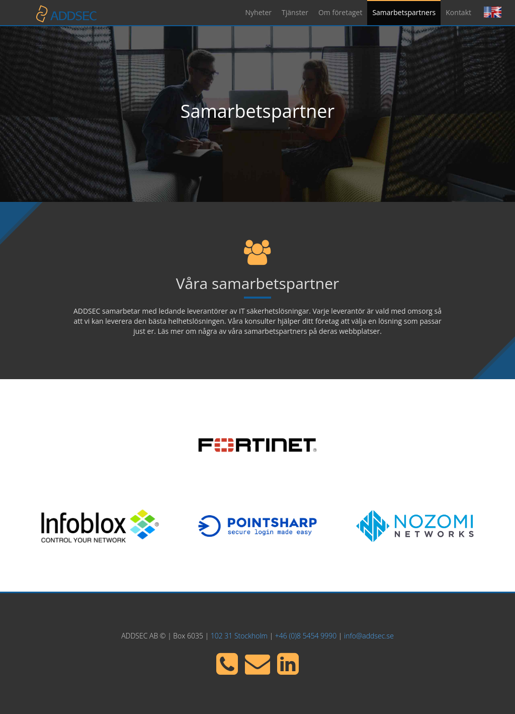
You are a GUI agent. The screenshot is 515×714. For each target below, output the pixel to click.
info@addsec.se (369, 635)
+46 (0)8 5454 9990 (305, 635)
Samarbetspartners (404, 12)
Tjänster (295, 12)
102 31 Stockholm (239, 635)
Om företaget (340, 12)
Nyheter (258, 12)
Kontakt (458, 12)
